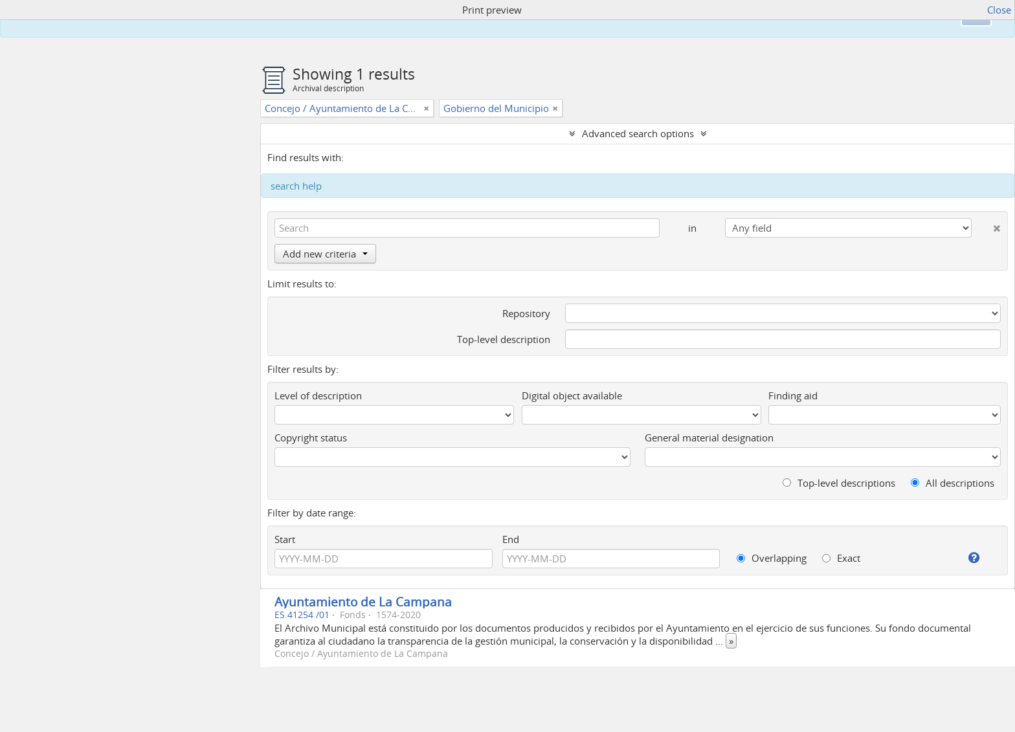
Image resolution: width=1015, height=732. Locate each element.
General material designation (709, 437)
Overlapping (772, 557)
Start (284, 539)
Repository (526, 313)
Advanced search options (638, 133)
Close (999, 9)
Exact (841, 557)
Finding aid (793, 395)
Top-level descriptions (839, 482)
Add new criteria (325, 253)
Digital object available (572, 395)
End (510, 539)
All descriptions (952, 482)
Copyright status (310, 437)
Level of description (318, 395)
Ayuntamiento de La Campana (363, 601)
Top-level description (503, 339)
